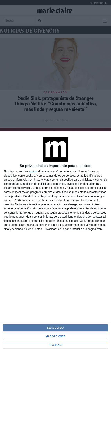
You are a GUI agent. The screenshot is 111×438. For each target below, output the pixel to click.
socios (33, 171)
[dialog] (55, 284)
